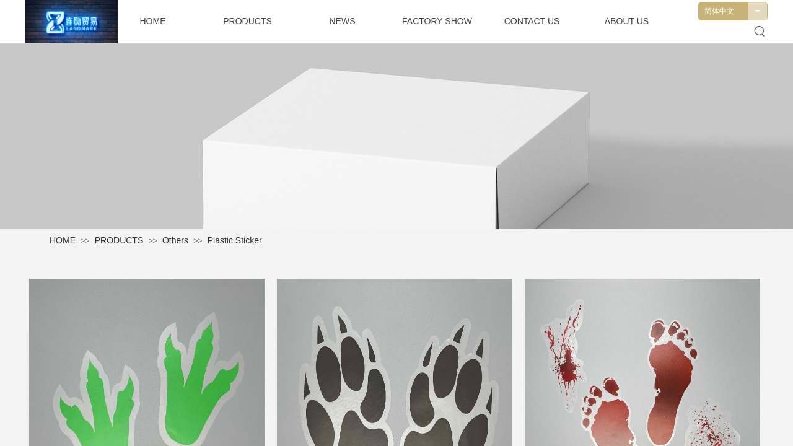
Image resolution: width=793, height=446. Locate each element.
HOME (63, 240)
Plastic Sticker (235, 240)
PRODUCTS (119, 240)
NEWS (343, 21)
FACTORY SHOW (437, 21)
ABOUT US (627, 21)
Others (175, 240)
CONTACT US (532, 21)
